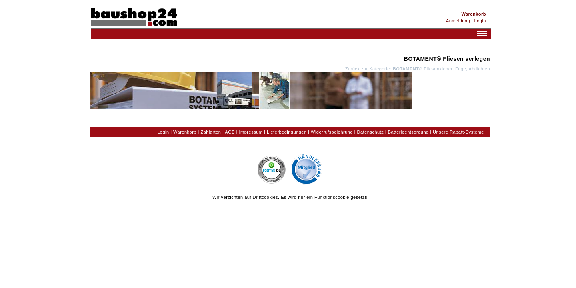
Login (163, 132)
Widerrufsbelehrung (332, 132)
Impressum (251, 132)
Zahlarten (210, 132)
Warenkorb (184, 132)
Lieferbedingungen (287, 132)
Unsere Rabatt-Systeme (458, 132)
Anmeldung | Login (466, 20)
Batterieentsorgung (408, 132)
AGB (230, 132)
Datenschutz (370, 132)
